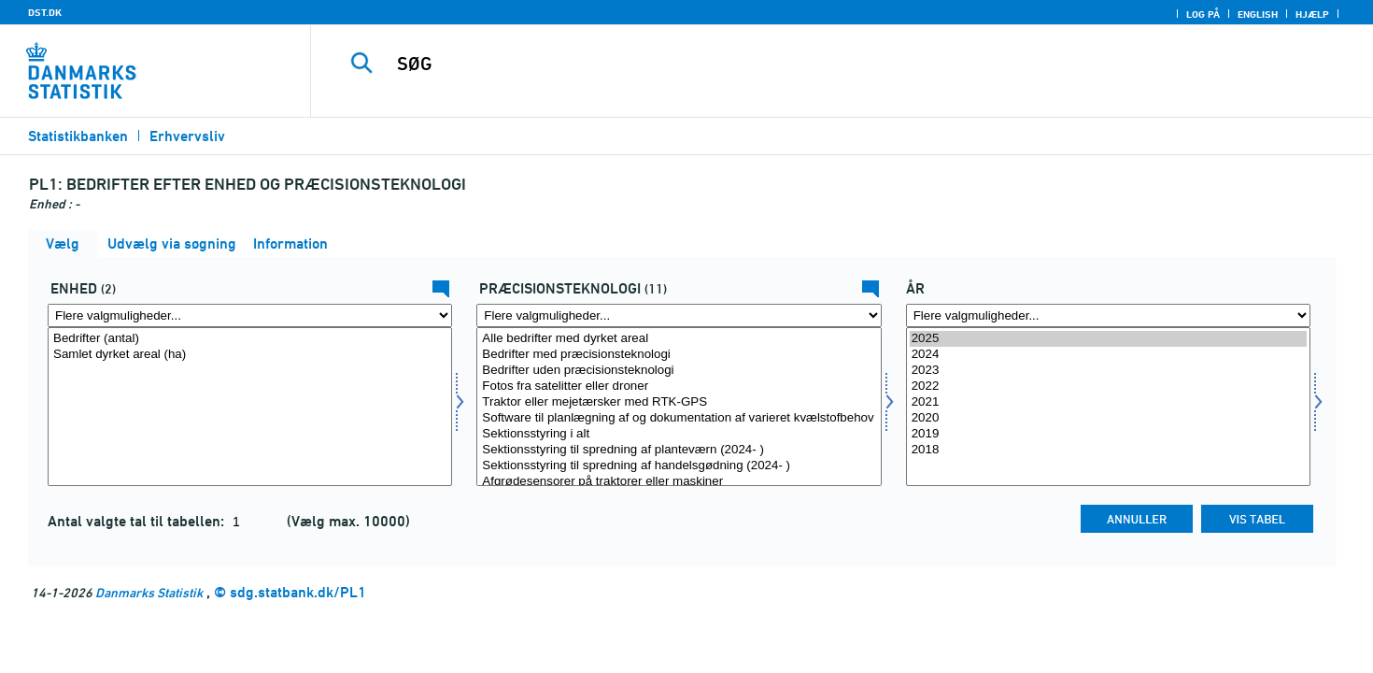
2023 (1108, 371)
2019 (1108, 434)
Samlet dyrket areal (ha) (249, 355)
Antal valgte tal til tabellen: (138, 521)
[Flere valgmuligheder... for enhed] (250, 315)
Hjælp (1312, 14)
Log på (1203, 14)
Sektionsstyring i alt (678, 434)
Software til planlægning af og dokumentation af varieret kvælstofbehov (678, 418)
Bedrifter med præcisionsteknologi (678, 355)
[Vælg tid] (1108, 406)
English (1258, 14)
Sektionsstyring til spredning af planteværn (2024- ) (678, 450)
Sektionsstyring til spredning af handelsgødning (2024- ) (678, 466)
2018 (1108, 450)
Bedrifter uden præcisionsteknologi (678, 371)
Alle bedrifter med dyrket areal (678, 339)
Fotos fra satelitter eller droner (678, 386)
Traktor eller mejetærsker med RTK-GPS (678, 402)
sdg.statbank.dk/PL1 (298, 592)
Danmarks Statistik (149, 592)
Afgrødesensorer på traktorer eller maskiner (678, 482)
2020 (1108, 418)
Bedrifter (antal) (249, 339)
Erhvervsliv (187, 136)
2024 (1108, 355)
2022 (1108, 386)
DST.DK (45, 12)
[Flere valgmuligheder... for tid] (1108, 315)
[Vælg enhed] (250, 406)
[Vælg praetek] (678, 406)
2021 (1108, 402)
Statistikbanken (78, 136)
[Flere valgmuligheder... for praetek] (678, 315)
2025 (1108, 339)
